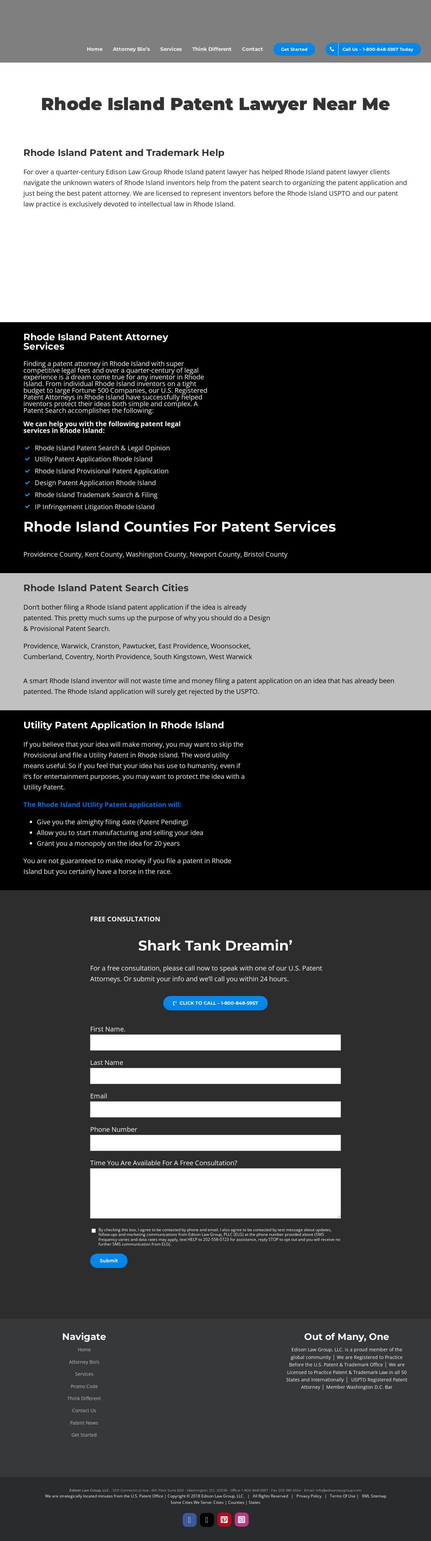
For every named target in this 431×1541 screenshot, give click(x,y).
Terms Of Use (343, 1496)
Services (84, 1374)
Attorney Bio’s (84, 1362)
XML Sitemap (374, 1496)
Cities (218, 1502)
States (254, 1502)
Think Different (84, 1398)
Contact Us (84, 1410)
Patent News (84, 1423)
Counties (236, 1502)
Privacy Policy (308, 1496)
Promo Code (84, 1386)
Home (84, 1349)
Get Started (84, 1435)
